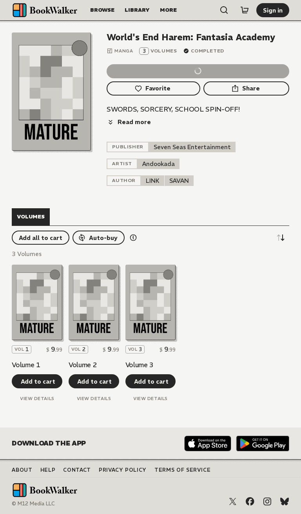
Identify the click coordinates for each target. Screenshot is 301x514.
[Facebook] (250, 501)
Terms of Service (182, 470)
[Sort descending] (280, 237)
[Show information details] (133, 237)
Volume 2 (83, 365)
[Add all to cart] (40, 238)
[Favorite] (153, 88)
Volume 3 (139, 365)
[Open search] (224, 10)
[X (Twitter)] (233, 501)
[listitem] (192, 147)
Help (48, 470)
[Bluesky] (284, 501)
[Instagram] (267, 501)
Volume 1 (26, 365)
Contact (77, 470)
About (22, 470)
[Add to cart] (37, 381)
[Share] (246, 88)
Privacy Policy (123, 470)
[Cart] (244, 10)
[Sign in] (272, 10)
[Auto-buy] (99, 238)
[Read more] (129, 122)
